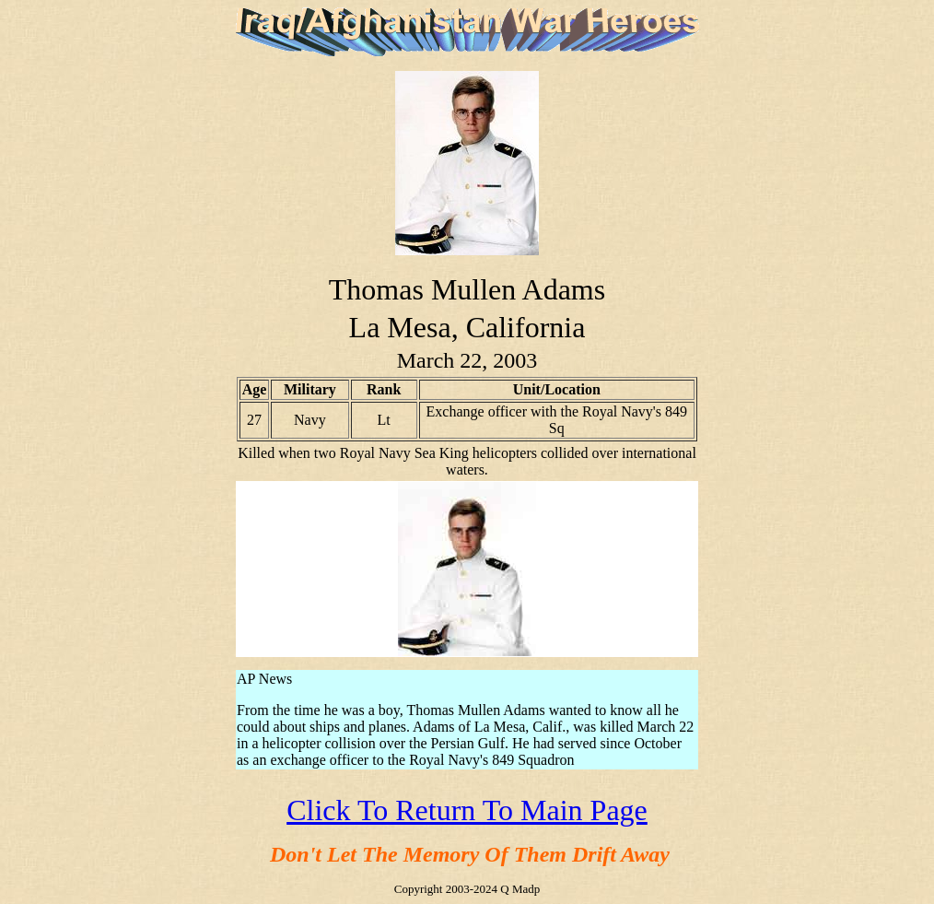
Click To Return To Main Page (467, 810)
